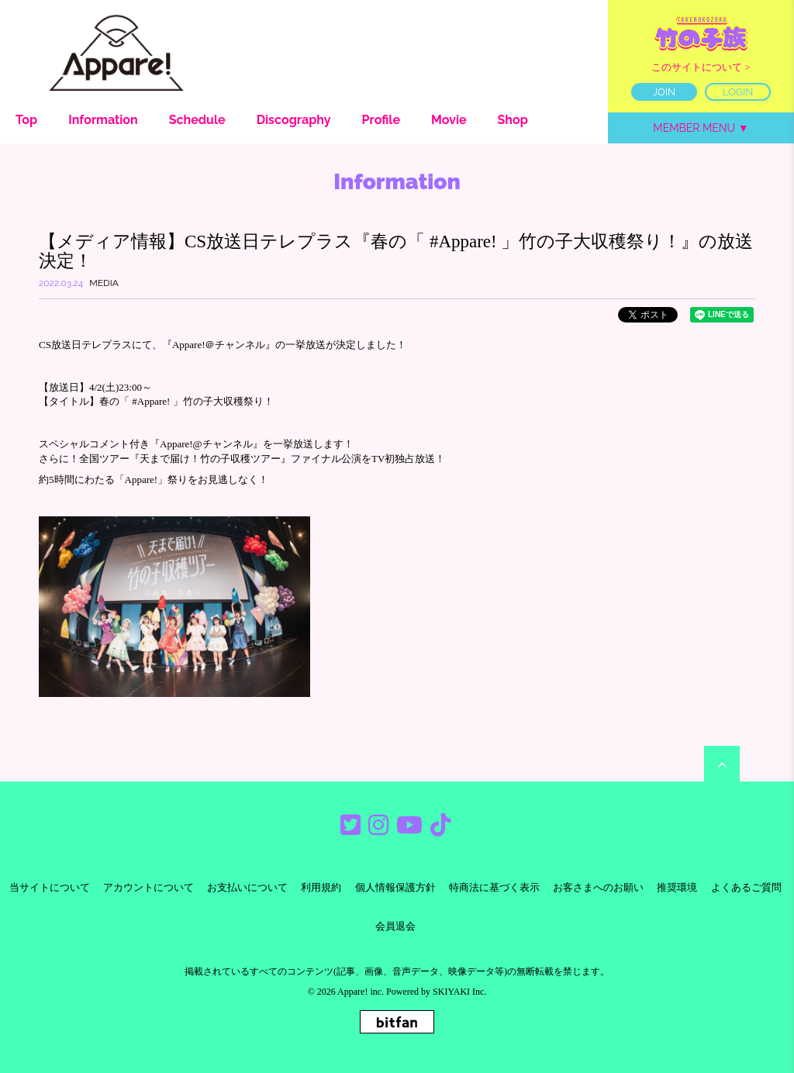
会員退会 (395, 926)
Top (26, 119)
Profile (381, 119)
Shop (513, 119)
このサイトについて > (701, 67)
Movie (449, 119)
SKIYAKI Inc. (459, 991)
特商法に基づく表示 (494, 887)
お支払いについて (247, 887)
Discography (294, 119)
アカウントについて (148, 887)
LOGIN (738, 92)
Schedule (197, 119)
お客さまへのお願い (598, 887)
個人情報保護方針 (395, 887)
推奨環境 (677, 887)
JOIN (664, 92)
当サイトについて (49, 887)
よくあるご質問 (746, 887)
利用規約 (321, 887)
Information (103, 119)
